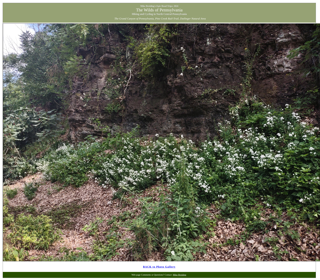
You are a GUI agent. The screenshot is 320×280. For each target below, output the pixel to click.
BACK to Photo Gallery (159, 266)
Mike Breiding (179, 275)
